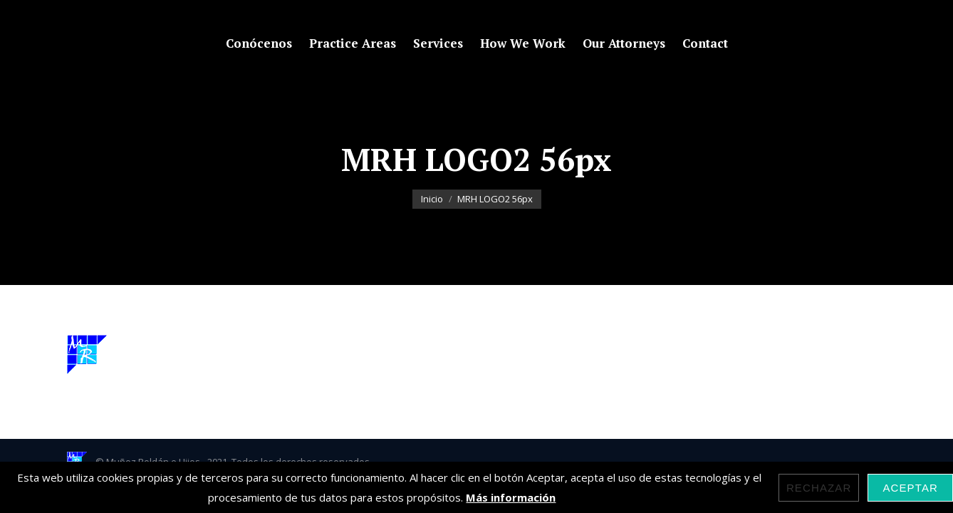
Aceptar (910, 488)
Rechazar (819, 488)
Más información (511, 497)
